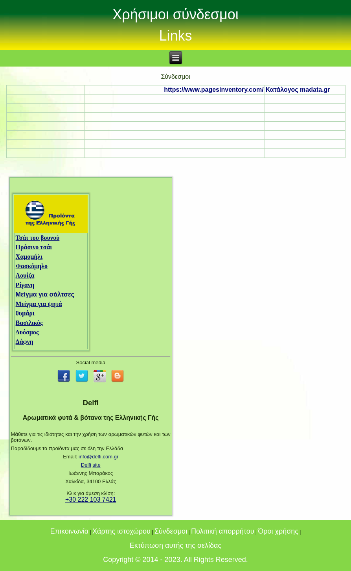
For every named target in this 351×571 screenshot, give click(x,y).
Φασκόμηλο (32, 266)
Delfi (86, 465)
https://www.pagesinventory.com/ (213, 89)
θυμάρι (25, 313)
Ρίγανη (25, 285)
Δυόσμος (27, 332)
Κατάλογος (298, 89)
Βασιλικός (29, 322)
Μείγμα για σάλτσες (45, 294)
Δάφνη (24, 341)
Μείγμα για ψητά (39, 303)
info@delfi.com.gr (98, 457)
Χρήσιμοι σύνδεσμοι (175, 14)
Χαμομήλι (29, 256)
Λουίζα (25, 275)
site (96, 465)
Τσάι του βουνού (38, 237)
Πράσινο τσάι (34, 247)
